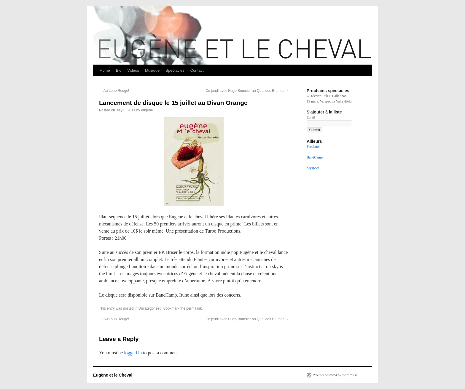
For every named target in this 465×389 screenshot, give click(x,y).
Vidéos (133, 70)
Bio (119, 70)
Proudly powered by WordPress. (335, 375)
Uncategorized (149, 308)
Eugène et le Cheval (112, 375)
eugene (147, 110)
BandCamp (315, 157)
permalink (194, 308)
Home (105, 70)
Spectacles (174, 70)
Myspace (313, 168)
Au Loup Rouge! (114, 91)
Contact (197, 70)
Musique (152, 70)
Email (311, 117)
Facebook (314, 147)
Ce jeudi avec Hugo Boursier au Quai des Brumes (247, 91)
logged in (133, 352)
